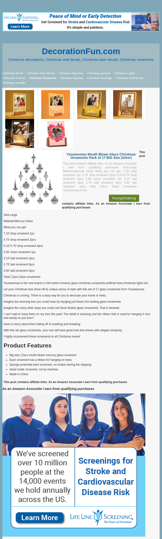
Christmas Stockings (99, 78)
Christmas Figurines (71, 73)
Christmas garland (98, 73)
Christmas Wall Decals (129, 78)
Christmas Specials (71, 78)
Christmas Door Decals (41, 73)
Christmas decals (12, 73)
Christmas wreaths (13, 82)
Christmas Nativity (14, 78)
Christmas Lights (124, 73)
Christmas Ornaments (42, 78)
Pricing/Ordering (124, 198)
